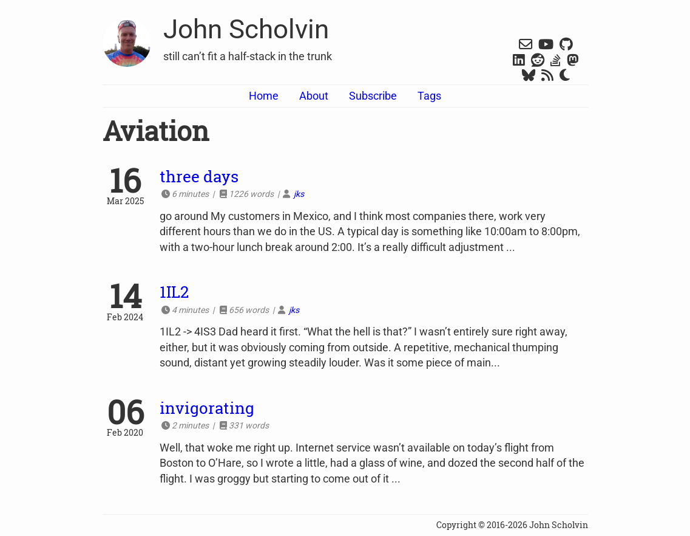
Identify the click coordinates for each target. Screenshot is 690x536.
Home (264, 95)
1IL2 (174, 291)
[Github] (566, 45)
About (313, 95)
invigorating (207, 407)
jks (299, 194)
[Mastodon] (573, 61)
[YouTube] (545, 45)
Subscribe (373, 95)
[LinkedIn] (519, 61)
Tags (429, 95)
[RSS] (547, 76)
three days (199, 176)
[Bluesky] (528, 76)
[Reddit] (537, 61)
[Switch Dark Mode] (565, 76)
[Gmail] (525, 45)
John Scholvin (246, 29)
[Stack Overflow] (555, 61)
